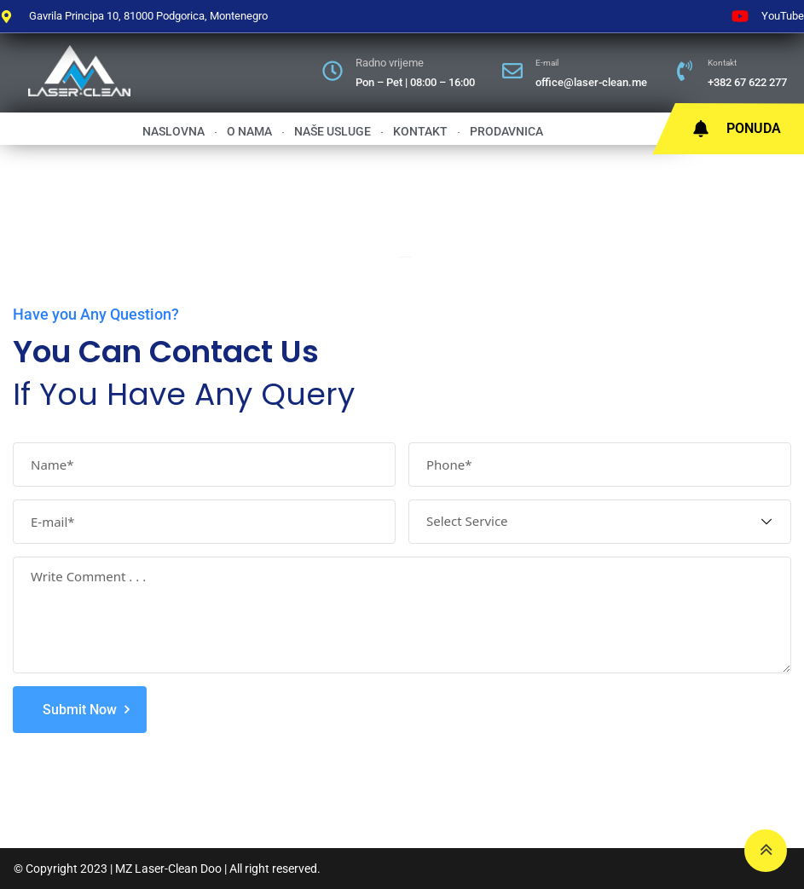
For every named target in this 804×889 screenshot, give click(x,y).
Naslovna (177, 131)
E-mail (546, 62)
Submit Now (80, 709)
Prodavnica (510, 131)
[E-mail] (512, 71)
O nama (252, 131)
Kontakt (722, 62)
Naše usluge (336, 131)
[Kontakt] (684, 71)
